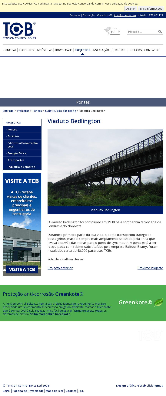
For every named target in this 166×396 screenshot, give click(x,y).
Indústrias (44, 50)
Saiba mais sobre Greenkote (50, 314)
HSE (33, 348)
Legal (6, 391)
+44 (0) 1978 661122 (150, 15)
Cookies (71, 391)
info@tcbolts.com (125, 15)
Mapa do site (55, 391)
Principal (9, 50)
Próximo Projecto (150, 268)
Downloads (63, 50)
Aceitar (130, 8)
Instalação (100, 50)
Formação (88, 15)
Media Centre (39, 361)
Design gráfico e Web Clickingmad (139, 385)
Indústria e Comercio (21, 167)
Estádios (13, 136)
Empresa (75, 15)
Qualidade (119, 50)
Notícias (135, 50)
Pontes (12, 129)
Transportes (16, 160)
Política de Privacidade (28, 391)
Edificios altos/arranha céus (23, 144)
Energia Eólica (17, 153)
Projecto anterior (60, 268)
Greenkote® (104, 15)
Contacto (151, 50)
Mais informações (151, 8)
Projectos (82, 50)
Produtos (26, 50)
